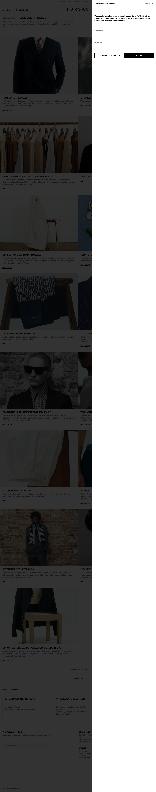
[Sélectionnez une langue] (124, 43)
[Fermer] (150, 3)
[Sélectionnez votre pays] (124, 31)
